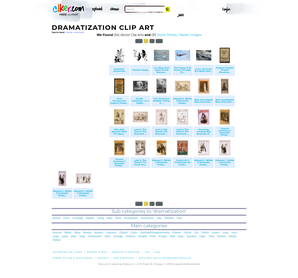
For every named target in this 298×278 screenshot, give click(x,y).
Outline (130, 236)
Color (134, 232)
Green (216, 232)
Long (100, 218)
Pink (152, 236)
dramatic (80, 32)
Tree (211, 236)
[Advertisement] (80, 102)
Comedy (78, 218)
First (139, 41)
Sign (181, 236)
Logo (56, 236)
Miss (109, 218)
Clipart (123, 232)
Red (172, 236)
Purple (163, 236)
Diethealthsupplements (155, 232)
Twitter (221, 236)
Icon (234, 232)
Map (82, 236)
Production (131, 218)
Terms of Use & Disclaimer (73, 258)
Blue (77, 232)
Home (69, 32)
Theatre (169, 218)
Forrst (187, 232)
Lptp (65, 236)
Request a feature (126, 252)
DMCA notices (123, 258)
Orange (118, 236)
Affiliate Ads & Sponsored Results (165, 258)
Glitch (205, 232)
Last (159, 41)
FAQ (157, 252)
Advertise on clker (67, 252)
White (232, 236)
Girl (196, 232)
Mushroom (94, 236)
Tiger (202, 236)
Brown (87, 232)
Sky (159, 218)
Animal (57, 232)
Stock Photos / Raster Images (179, 35)
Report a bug (97, 252)
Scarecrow (147, 218)
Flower (177, 232)
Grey (225, 232)
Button (99, 232)
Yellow (56, 240)
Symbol (191, 236)
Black (68, 232)
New (118, 218)
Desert (90, 218)
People (142, 236)
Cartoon (111, 232)
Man (73, 236)
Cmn (66, 218)
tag (147, 252)
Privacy (103, 258)
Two (179, 218)
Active (56, 218)
